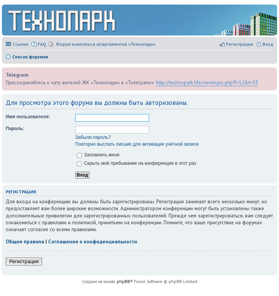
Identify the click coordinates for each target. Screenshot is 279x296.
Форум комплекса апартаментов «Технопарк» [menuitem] (106, 44)
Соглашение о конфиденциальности (92, 241)
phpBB (123, 281)
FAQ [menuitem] (42, 44)
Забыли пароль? (93, 137)
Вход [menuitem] (268, 44)
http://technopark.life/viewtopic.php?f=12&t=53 (207, 82)
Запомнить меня (98, 155)
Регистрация (24, 261)
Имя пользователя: (28, 116)
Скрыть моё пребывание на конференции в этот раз (136, 163)
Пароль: (15, 128)
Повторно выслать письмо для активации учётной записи (137, 144)
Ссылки (20, 44)
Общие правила (25, 241)
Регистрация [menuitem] (239, 44)
